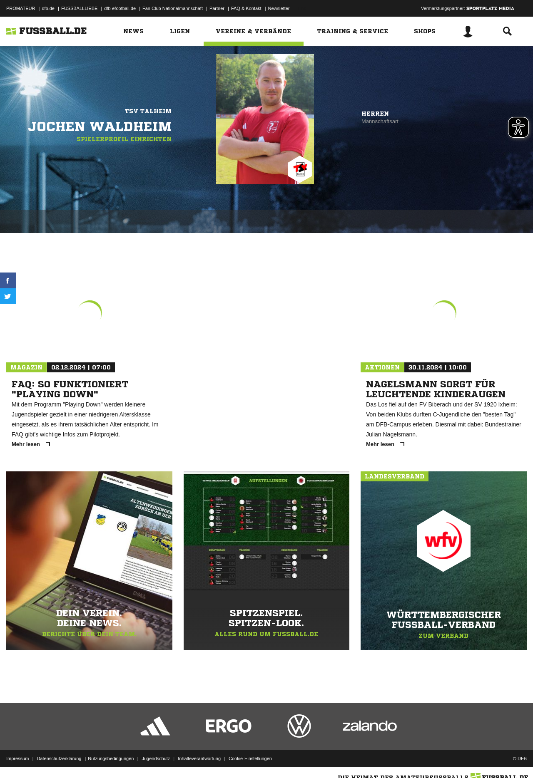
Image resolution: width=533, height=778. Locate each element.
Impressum (17, 758)
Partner (216, 8)
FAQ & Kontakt (246, 8)
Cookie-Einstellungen (250, 758)
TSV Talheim (148, 111)
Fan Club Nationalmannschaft (172, 8)
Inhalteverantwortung (199, 758)
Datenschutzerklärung (59, 758)
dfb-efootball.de (120, 8)
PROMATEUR (20, 8)
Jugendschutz (156, 758)
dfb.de (48, 8)
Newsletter (279, 8)
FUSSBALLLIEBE (79, 8)
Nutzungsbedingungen (111, 758)
